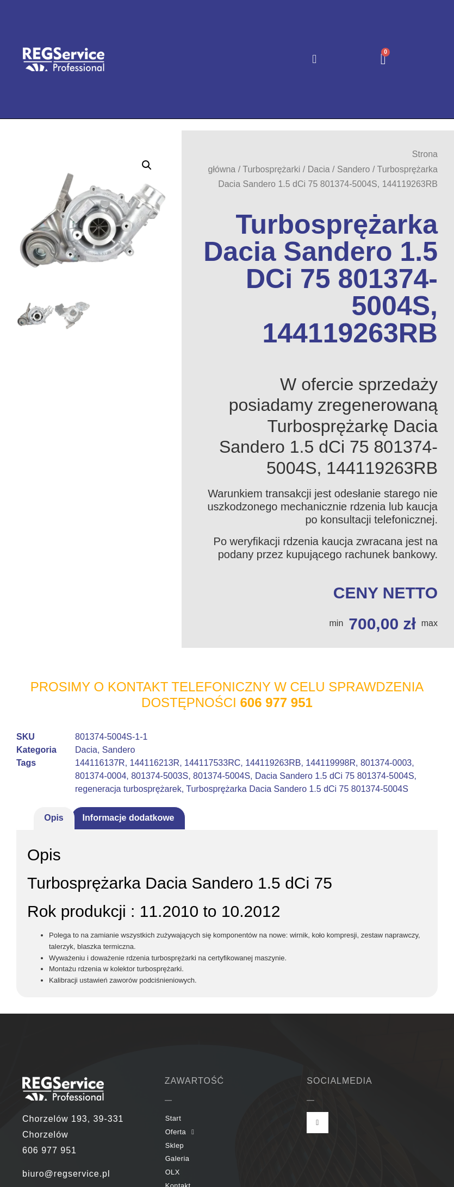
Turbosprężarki (271, 169)
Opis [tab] (54, 817)
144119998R (331, 762)
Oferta (180, 1132)
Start (173, 1118)
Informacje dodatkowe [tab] (129, 817)
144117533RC (212, 762)
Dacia (319, 169)
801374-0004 (100, 775)
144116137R (100, 762)
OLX (172, 1172)
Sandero (353, 169)
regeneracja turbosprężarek (128, 789)
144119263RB (273, 762)
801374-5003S (159, 775)
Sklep (174, 1145)
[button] (314, 59)
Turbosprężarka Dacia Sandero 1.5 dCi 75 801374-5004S (297, 789)
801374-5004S (221, 775)
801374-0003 (386, 762)
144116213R (155, 762)
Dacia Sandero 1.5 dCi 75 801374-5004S (334, 775)
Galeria (177, 1158)
